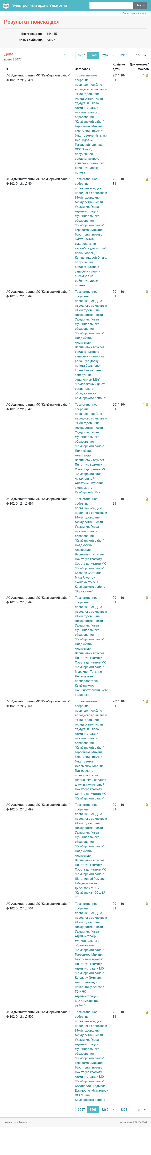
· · (72, 55)
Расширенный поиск (134, 13)
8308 (123, 55)
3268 (93, 55)
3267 (81, 55)
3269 (105, 55)
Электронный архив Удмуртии (35, 6)
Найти (140, 5)
